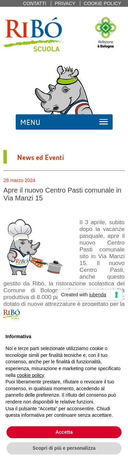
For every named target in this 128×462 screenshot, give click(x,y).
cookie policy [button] (30, 375)
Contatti (34, 3)
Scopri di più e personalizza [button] (63, 448)
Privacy (65, 3)
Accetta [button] (64, 432)
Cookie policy (102, 3)
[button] (119, 317)
